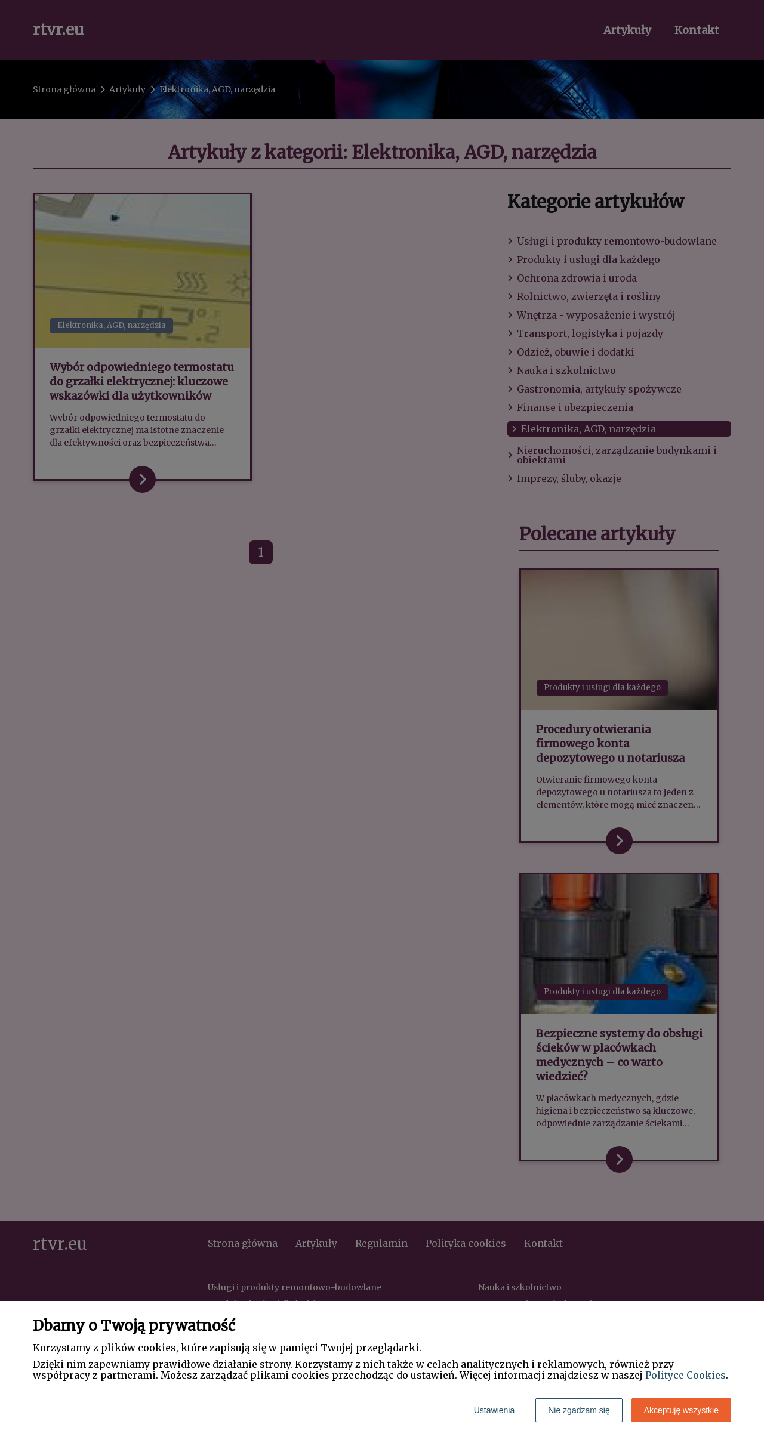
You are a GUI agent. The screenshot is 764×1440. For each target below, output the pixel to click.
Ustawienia (494, 1410)
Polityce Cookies (685, 1375)
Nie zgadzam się (579, 1410)
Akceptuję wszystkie (681, 1410)
